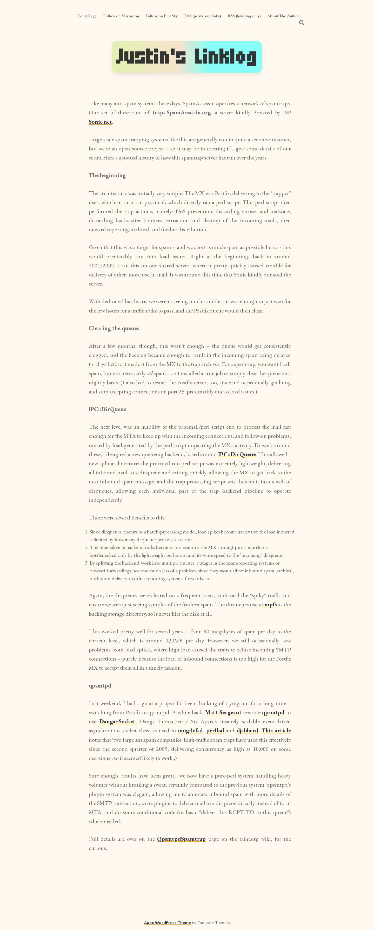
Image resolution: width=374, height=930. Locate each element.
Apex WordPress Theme (167, 922)
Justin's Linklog (187, 57)
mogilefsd (190, 730)
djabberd (247, 730)
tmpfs (269, 604)
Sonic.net (100, 122)
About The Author (283, 15)
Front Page (87, 15)
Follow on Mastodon (121, 15)
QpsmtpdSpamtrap (181, 839)
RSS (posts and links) (202, 15)
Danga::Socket (117, 721)
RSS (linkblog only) (244, 15)
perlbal (215, 730)
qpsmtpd (273, 712)
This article (276, 730)
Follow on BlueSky (161, 15)
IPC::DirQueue (237, 454)
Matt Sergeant (223, 712)
